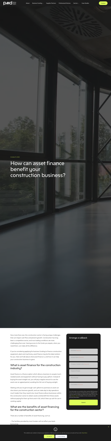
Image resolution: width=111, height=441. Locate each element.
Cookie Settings (61, 436)
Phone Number (74, 377)
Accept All (49, 436)
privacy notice (75, 395)
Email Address (77, 384)
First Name (76, 350)
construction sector (34, 335)
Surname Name (77, 357)
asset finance (37, 354)
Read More (84, 432)
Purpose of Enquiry (75, 370)
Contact (103, 3)
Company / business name (80, 364)
